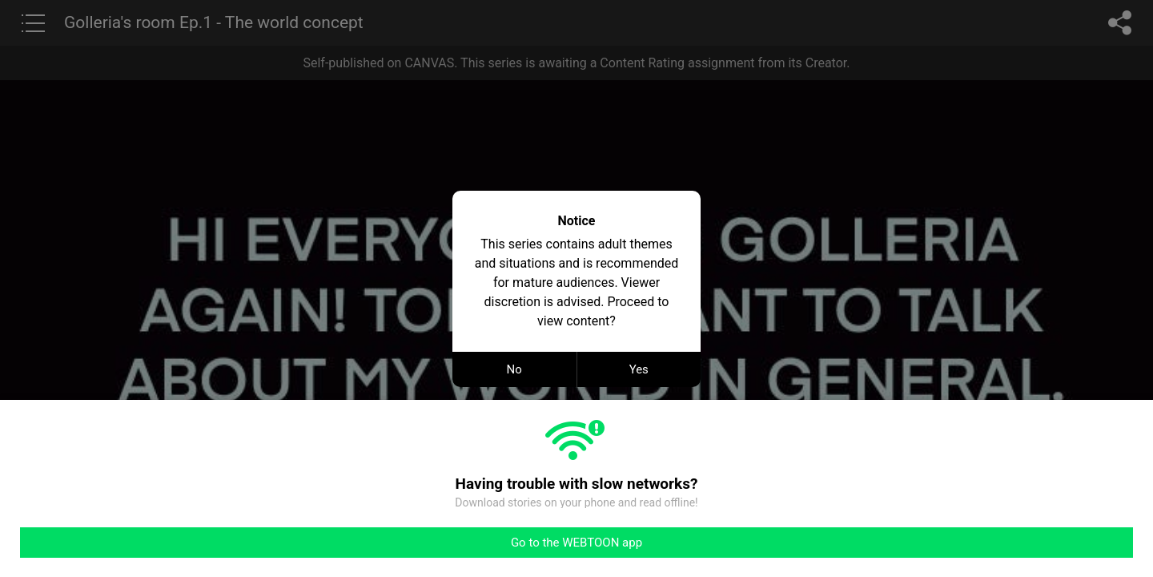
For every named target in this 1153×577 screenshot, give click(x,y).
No (514, 369)
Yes (639, 369)
